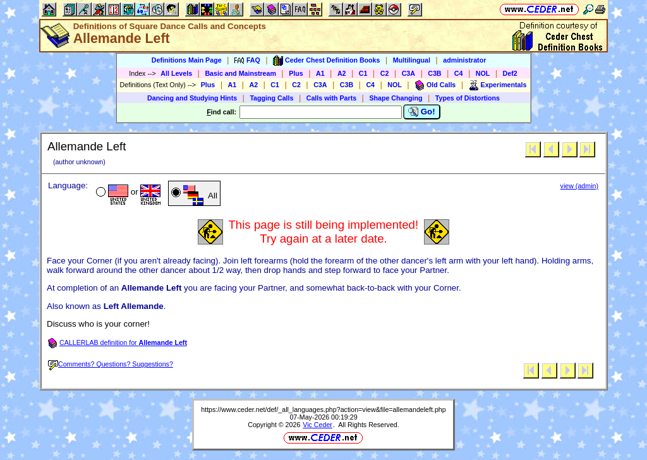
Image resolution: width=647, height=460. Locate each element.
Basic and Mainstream (240, 73)
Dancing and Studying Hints (192, 98)
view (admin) (579, 186)
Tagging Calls (271, 98)
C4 (458, 73)
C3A (408, 73)
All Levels (176, 73)
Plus (296, 73)
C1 (363, 73)
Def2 (510, 73)
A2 (341, 73)
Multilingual (411, 60)
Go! (421, 112)
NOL (483, 73)
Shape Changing (395, 98)
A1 (320, 73)
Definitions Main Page (187, 60)
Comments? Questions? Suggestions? (110, 364)
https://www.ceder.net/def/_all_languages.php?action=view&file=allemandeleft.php (323, 409)
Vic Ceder (317, 424)
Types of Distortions (467, 98)
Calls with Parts (331, 98)
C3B (434, 73)
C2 (384, 73)
